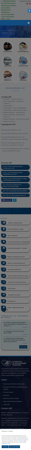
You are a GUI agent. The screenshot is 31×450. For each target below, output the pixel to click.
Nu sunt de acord (14, 446)
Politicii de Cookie (22, 440)
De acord (5, 446)
